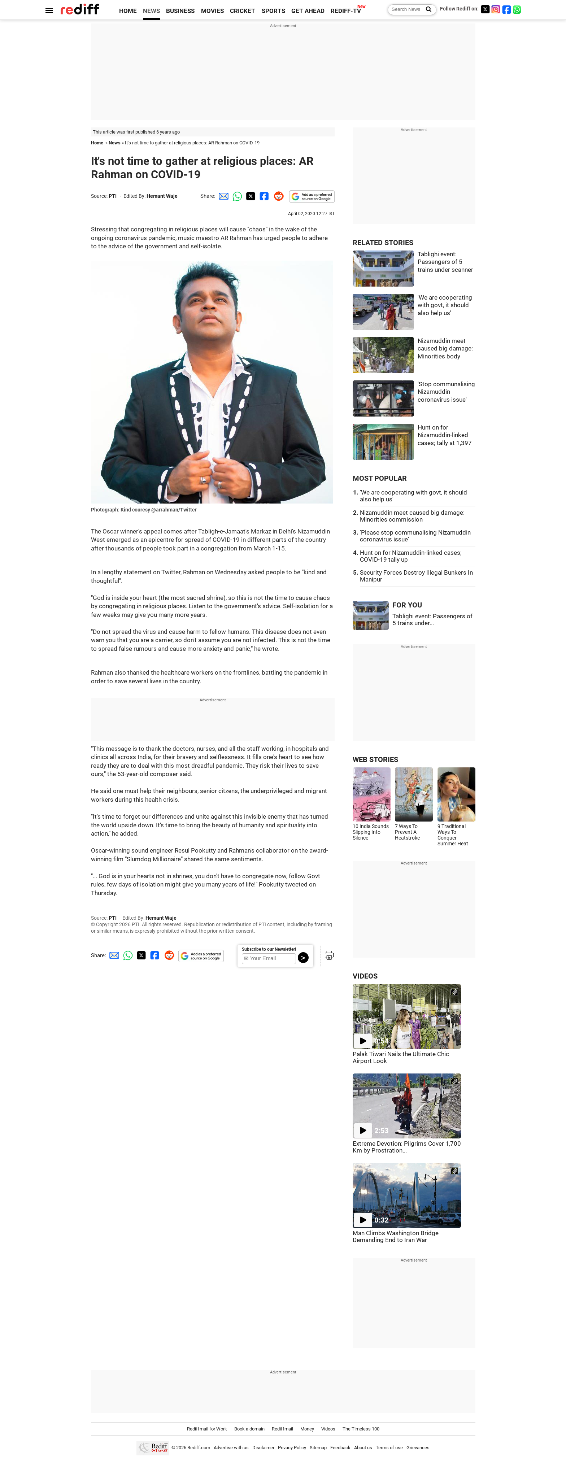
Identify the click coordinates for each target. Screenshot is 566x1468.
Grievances (418, 1447)
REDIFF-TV (346, 11)
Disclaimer (263, 1447)
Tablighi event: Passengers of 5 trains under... (432, 620)
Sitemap (318, 1447)
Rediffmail (282, 1429)
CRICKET (242, 11)
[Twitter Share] (250, 196)
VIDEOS (365, 976)
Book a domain (249, 1429)
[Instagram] (496, 9)
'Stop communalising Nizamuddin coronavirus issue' (446, 392)
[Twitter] (485, 9)
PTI (113, 196)
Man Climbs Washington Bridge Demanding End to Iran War (396, 1236)
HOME (128, 11)
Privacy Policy (292, 1447)
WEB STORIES (375, 759)
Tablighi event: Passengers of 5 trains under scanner (445, 262)
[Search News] (426, 9)
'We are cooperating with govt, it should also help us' (445, 305)
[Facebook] (506, 9)
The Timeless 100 (361, 1429)
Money (307, 1429)
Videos (328, 1429)
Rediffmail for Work (207, 1429)
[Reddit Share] (277, 196)
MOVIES (212, 11)
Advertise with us (231, 1447)
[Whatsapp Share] (236, 196)
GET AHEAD (308, 11)
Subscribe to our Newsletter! (269, 949)
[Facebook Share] (263, 196)
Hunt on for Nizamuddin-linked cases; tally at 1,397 (445, 435)
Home (97, 142)
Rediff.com (198, 1447)
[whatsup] (517, 9)
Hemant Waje (162, 196)
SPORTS (273, 11)
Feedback (340, 1447)
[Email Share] (222, 196)
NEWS (151, 11)
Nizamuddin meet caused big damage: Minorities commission (412, 516)
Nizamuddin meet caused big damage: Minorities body (445, 348)
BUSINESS (180, 11)
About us (363, 1447)
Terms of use (389, 1447)
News (115, 142)
